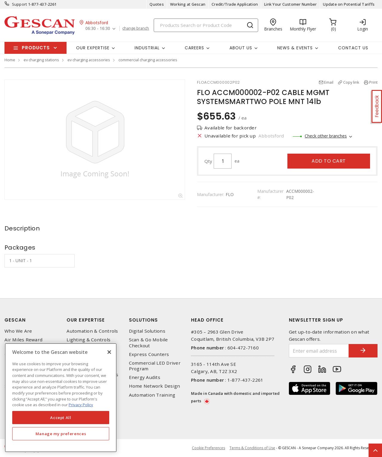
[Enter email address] (318, 350)
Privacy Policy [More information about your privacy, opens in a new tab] (81, 404)
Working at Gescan (187, 4)
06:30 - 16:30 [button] (97, 28)
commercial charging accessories (147, 59)
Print (373, 82)
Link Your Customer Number (290, 4)
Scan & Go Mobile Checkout (148, 342)
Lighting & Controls (88, 340)
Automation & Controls (92, 331)
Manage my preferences (61, 433)
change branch (136, 28)
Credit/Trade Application (235, 4)
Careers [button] (194, 48)
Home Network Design (154, 386)
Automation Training (152, 395)
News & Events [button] (295, 48)
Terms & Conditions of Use (252, 447)
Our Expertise (86, 320)
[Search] (206, 25)
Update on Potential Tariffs (349, 4)
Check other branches (326, 136)
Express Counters (149, 354)
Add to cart (329, 161)
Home (9, 59)
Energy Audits (144, 377)
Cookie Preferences (208, 448)
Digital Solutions (147, 331)
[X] (109, 352)
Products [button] (36, 48)
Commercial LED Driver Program (155, 366)
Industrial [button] (147, 48)
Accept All (60, 417)
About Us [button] (240, 48)
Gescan (15, 320)
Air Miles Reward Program (23, 342)
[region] (61, 397)
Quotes (157, 4)
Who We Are (18, 331)
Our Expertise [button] (93, 48)
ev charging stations (41, 59)
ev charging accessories (88, 59)
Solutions (143, 320)
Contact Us (353, 48)
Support (19, 4)
